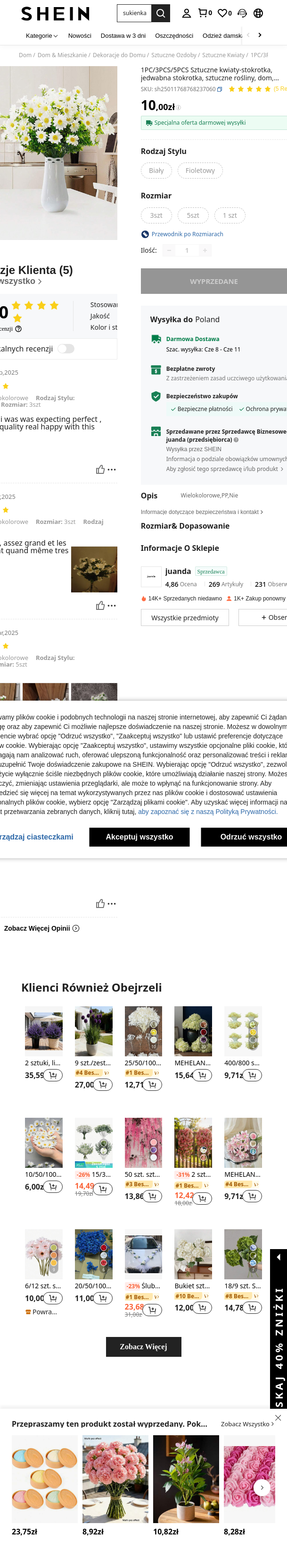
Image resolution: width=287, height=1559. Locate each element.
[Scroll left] (248, 35)
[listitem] (43, 1054)
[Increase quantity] (205, 250)
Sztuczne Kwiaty (223, 55)
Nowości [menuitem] (79, 35)
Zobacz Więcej (143, 1347)
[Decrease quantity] (169, 250)
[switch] (65, 348)
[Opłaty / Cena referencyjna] (178, 107)
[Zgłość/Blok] (111, 469)
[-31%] (181, 1175)
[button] (134, 13)
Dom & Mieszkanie (62, 55)
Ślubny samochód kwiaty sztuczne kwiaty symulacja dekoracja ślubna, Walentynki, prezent (144, 1286)
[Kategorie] (42, 35)
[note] (94, 1164)
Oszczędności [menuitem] (174, 35)
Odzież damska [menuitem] (224, 35)
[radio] (156, 171)
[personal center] (186, 13)
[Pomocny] (100, 469)
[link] (204, 12)
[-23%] (132, 1286)
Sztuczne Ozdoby (174, 55)
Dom (25, 55)
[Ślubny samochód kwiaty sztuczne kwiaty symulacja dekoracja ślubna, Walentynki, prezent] (144, 1254)
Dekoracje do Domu (119, 55)
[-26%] (82, 1175)
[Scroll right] (259, 35)
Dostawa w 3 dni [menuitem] (123, 35)
